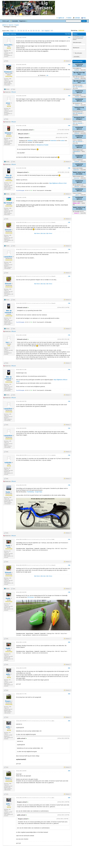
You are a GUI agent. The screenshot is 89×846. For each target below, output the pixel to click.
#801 (69, 668)
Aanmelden (15, 21)
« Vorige (11, 30)
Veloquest (8, 133)
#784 (69, 125)
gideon (77, 194)
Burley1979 (8, 45)
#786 (69, 197)
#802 (69, 693)
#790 (69, 303)
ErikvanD (8, 229)
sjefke (8, 674)
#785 (69, 168)
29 (23, 30)
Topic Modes (68, 33)
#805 (69, 797)
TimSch (77, 105)
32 (31, 30)
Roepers (8, 701)
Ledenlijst (77, 17)
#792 (69, 369)
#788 (69, 249)
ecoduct (62, 140)
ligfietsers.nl (5, 25)
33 (33, 30)
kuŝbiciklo (8, 462)
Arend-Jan (76, 178)
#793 (69, 401)
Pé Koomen (30, 597)
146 (42, 30)
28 (21, 30)
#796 (69, 485)
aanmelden (81, 36)
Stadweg (29, 140)
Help (84, 17)
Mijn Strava (49, 233)
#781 (69, 37)
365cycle (13, 92)
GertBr (8, 545)
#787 (69, 222)
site (47, 75)
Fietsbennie (8, 72)
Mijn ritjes (43, 233)
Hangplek (16, 25)
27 (18, 30)
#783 (69, 95)
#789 (69, 276)
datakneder (76, 169)
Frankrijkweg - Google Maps (34, 491)
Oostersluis (53, 140)
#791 (69, 335)
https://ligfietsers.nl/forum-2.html (57, 183)
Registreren (22, 21)
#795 (69, 455)
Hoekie (8, 492)
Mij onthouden (77, 53)
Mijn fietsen (37, 233)
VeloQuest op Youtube (42, 145)
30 (26, 30)
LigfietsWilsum (76, 151)
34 (36, 30)
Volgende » (47, 30)
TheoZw (77, 96)
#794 (69, 428)
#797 (69, 539)
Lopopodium (8, 256)
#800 (69, 642)
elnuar (8, 103)
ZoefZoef (76, 70)
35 (38, 30)
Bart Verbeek (8, 203)
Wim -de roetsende (77, 86)
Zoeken (69, 17)
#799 (69, 592)
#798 (69, 565)
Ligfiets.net (61, 17)
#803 (69, 720)
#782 (69, 64)
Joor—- (8, 342)
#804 (69, 770)
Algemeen (11, 25)
